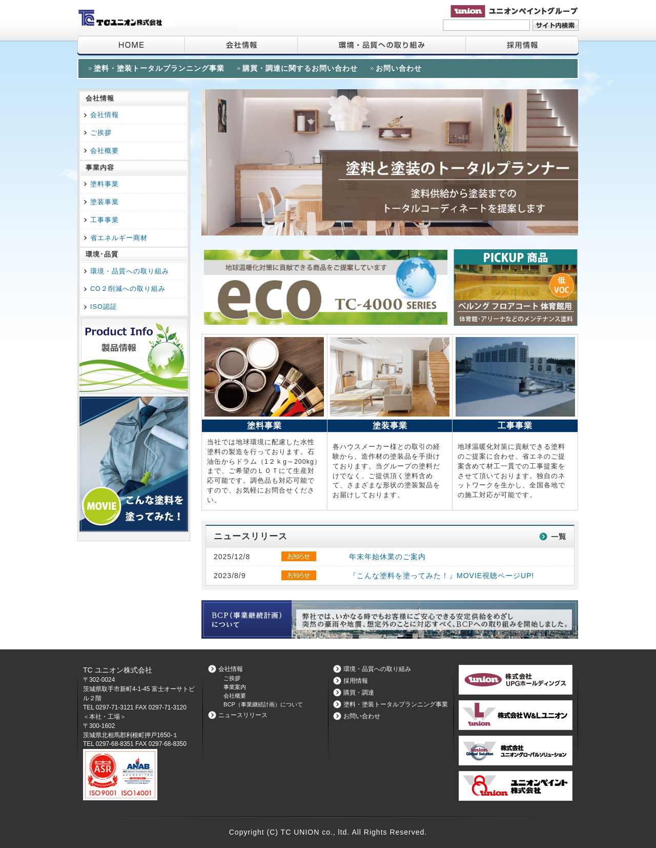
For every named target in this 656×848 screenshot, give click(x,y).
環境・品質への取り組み (381, 45)
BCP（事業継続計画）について (263, 704)
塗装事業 (104, 202)
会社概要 (104, 150)
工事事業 (104, 220)
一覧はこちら (552, 537)
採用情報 (521, 45)
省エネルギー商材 (119, 238)
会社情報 (240, 45)
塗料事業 (104, 184)
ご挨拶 (101, 132)
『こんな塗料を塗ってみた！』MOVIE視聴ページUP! (441, 575)
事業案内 (234, 687)
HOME (130, 45)
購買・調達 (358, 692)
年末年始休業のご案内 (387, 557)
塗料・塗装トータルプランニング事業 (159, 68)
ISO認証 (103, 306)
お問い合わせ (399, 68)
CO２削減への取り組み (128, 288)
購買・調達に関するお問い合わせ (300, 68)
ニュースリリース (243, 715)
